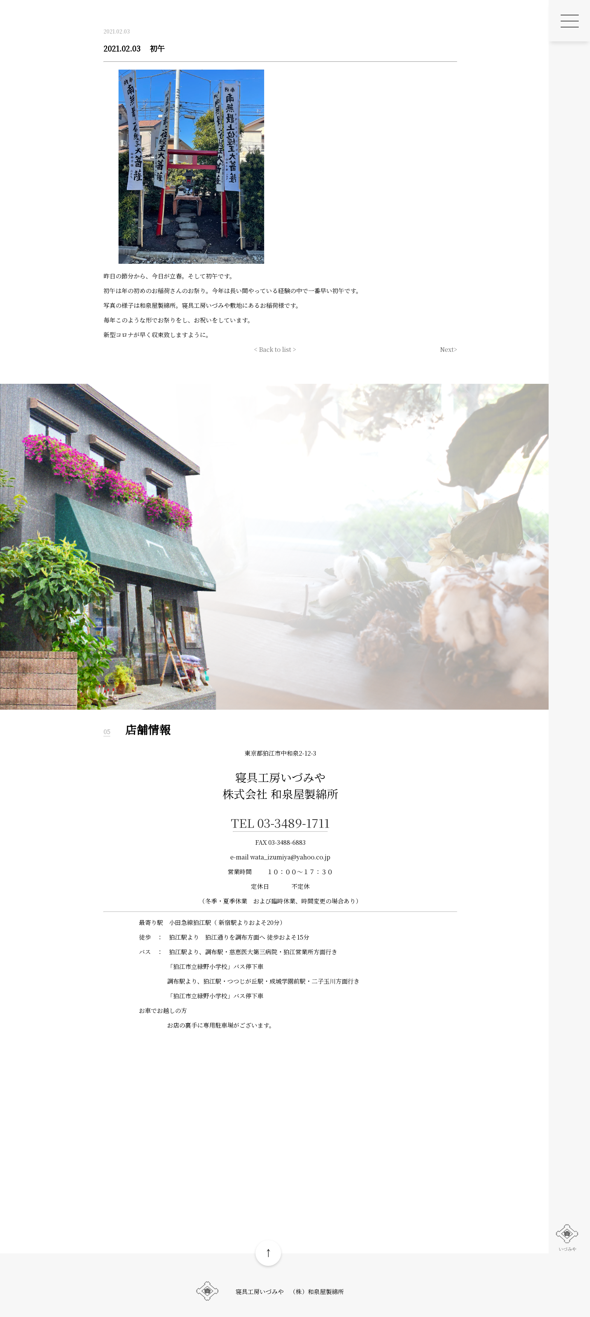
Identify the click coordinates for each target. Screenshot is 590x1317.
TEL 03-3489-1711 (280, 822)
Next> (448, 349)
